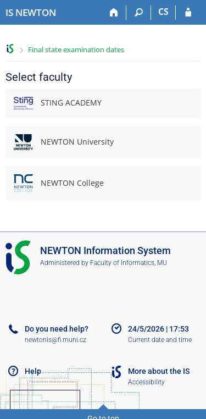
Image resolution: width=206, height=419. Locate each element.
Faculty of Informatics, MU (128, 263)
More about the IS (159, 371)
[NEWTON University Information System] (30, 12)
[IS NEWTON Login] (188, 12)
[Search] (138, 12)
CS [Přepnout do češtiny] (163, 11)
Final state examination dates (76, 49)
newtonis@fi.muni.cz (55, 340)
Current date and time (160, 340)
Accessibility (146, 382)
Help (33, 371)
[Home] (114, 12)
